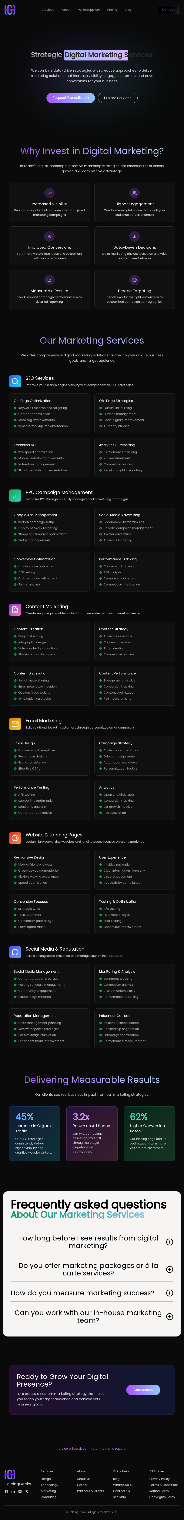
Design (46, 1479)
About (66, 10)
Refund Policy (159, 1491)
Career (82, 1485)
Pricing (112, 10)
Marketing (48, 1491)
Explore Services (117, 97)
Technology (49, 1485)
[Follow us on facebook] (6, 1491)
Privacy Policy (159, 1479)
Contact (168, 10)
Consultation (143, 1390)
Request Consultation (70, 97)
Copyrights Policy (162, 1497)
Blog (128, 10)
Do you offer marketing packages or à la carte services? (96, 1269)
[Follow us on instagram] (20, 1491)
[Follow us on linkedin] (13, 1491)
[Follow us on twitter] (27, 1491)
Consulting (48, 1497)
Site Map (119, 1497)
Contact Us (121, 1491)
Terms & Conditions (163, 1485)
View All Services (72, 1448)
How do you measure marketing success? (92, 1293)
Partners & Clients (90, 1491)
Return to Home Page (108, 1448)
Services (48, 10)
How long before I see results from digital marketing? (96, 1242)
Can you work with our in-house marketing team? (94, 1316)
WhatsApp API (89, 10)
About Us (83, 1479)
